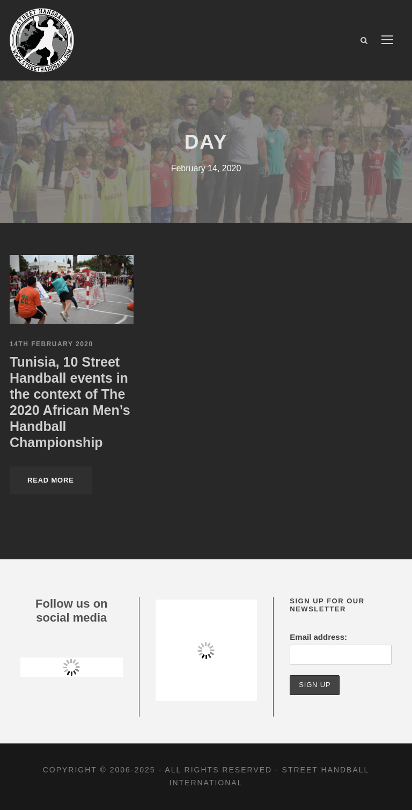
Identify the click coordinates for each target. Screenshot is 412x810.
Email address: (318, 636)
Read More (50, 480)
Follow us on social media (71, 610)
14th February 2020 (51, 344)
